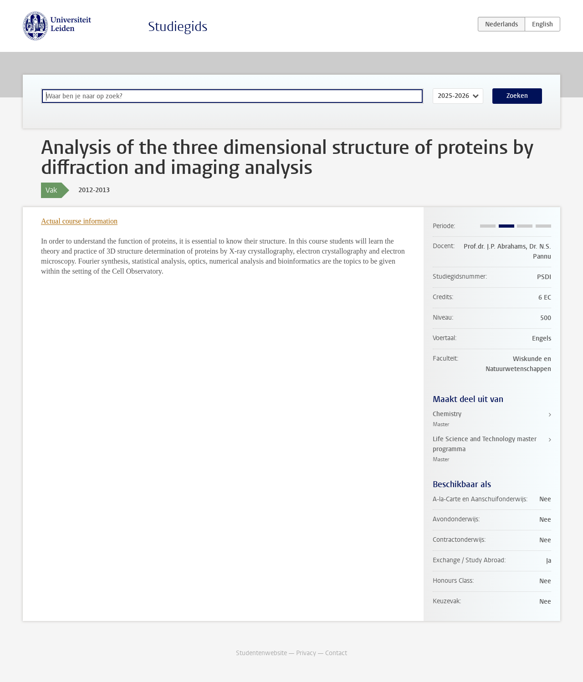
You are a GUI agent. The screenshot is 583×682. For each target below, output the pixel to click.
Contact (336, 653)
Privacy (306, 653)
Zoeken (517, 96)
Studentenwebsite (261, 653)
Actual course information (79, 221)
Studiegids (178, 26)
